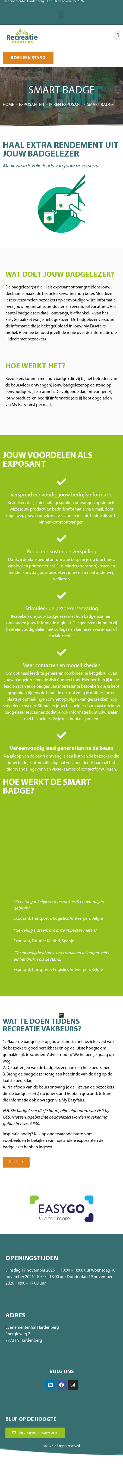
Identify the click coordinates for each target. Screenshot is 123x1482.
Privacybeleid (79, 1470)
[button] (61, 14)
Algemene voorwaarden (51, 1470)
